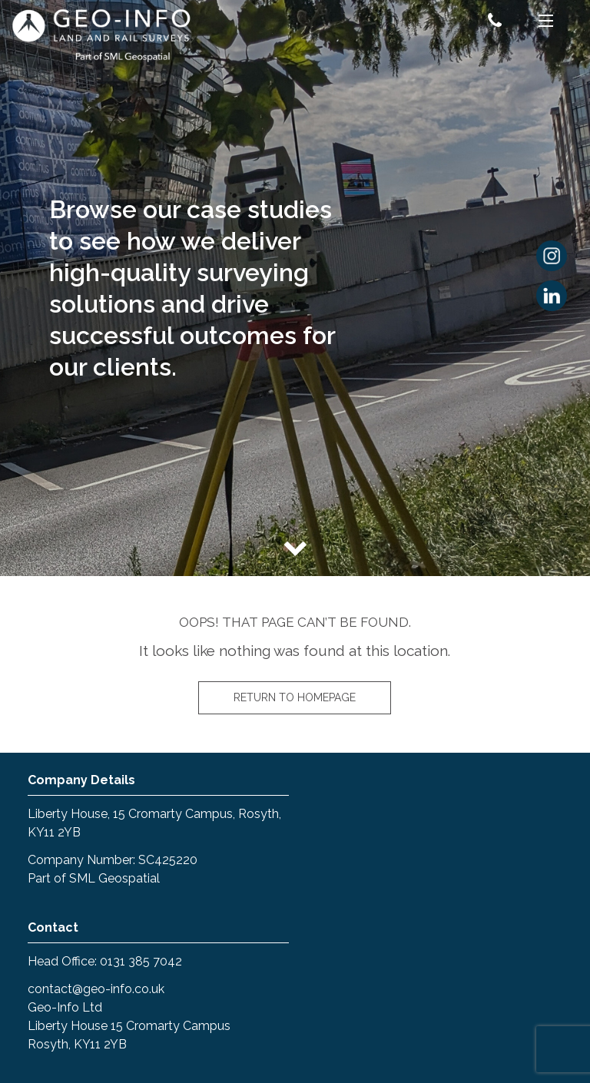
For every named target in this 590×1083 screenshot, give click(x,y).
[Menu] (546, 23)
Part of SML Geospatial (94, 878)
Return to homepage (295, 697)
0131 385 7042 (141, 961)
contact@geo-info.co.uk (96, 989)
